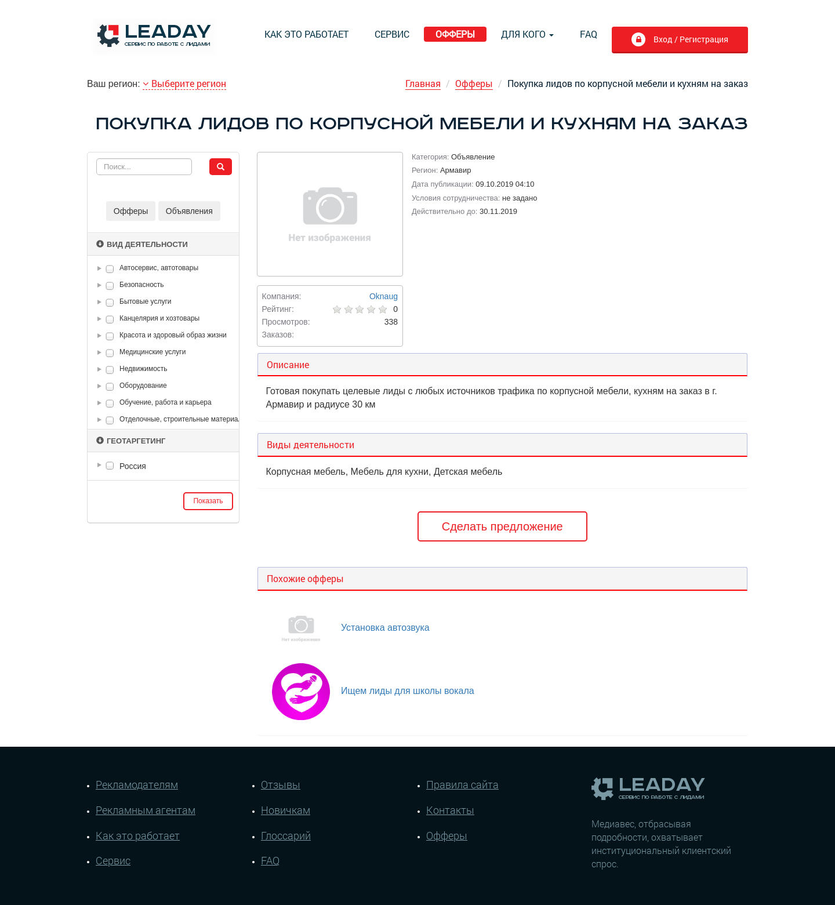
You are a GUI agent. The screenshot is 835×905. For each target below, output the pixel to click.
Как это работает (306, 34)
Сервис (392, 34)
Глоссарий (286, 835)
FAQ (588, 34)
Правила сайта (462, 784)
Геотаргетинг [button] (130, 441)
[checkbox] (110, 268)
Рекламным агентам (145, 810)
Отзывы (280, 784)
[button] (101, 268)
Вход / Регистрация (689, 39)
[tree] (163, 466)
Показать (208, 501)
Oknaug (383, 296)
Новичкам (285, 810)
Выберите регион (184, 83)
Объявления (189, 211)
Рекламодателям (137, 784)
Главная (423, 83)
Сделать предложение (502, 526)
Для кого (527, 34)
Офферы (455, 34)
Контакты (450, 810)
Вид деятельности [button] (142, 244)
